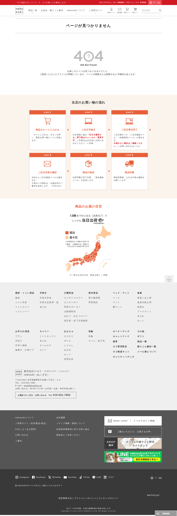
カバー (43, 350)
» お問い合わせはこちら (129, 146)
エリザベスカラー (73, 298)
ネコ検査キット (122, 351)
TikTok (86, 478)
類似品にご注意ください (68, 435)
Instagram (24, 478)
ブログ (111, 478)
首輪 (91, 331)
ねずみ (67, 350)
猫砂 (17, 298)
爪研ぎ (43, 293)
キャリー (45, 331)
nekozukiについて (76, 10)
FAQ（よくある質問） (26, 429)
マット (116, 302)
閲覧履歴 (119, 10)
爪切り (18, 341)
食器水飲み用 (144, 302)
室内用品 (93, 293)
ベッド (116, 298)
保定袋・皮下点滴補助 (76, 320)
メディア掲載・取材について (70, 423)
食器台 (140, 307)
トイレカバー (22, 307)
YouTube (72, 478)
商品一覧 (32, 10)
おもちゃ (69, 331)
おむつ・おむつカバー (76, 316)
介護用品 (69, 293)
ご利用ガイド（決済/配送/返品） (31, 423)
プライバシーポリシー (85, 499)
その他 (141, 331)
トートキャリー (48, 336)
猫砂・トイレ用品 (25, 293)
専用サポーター (72, 307)
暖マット (117, 307)
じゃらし (69, 345)
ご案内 (18, 441)
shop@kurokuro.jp (33, 385)
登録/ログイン (111, 10)
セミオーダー (71, 302)
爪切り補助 (21, 345)
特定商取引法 (65, 499)
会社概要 (60, 417)
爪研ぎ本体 (46, 298)
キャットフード (122, 336)
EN (158, 2)
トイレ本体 (21, 302)
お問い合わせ (22, 435)
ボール (67, 341)
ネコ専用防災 (120, 346)
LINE (98, 478)
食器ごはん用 (144, 298)
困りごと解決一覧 (147, 346)
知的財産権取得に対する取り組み (72, 429)
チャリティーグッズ (124, 356)
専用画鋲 (93, 302)
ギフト (141, 336)
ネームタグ (46, 345)
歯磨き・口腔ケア (24, 350)
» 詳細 (90, 143)
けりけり (69, 336)
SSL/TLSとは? (153, 496)
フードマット (144, 311)
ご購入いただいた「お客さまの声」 (135, 432)
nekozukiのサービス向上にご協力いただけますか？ (38, 487)
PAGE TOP (169, 279)
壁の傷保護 (94, 298)
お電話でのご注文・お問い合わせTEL (44, 395)
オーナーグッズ (122, 331)
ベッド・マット (122, 293)
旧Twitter (56, 478)
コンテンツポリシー (108, 499)
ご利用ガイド (95, 10)
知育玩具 (69, 359)
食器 (139, 293)
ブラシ (18, 336)
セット (140, 320)
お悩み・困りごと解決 (52, 10)
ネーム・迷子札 (96, 341)
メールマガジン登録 (136, 421)
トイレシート (22, 311)
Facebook (41, 478)
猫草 (115, 341)
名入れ (43, 307)
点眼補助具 (70, 311)
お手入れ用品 (23, 331)
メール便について (147, 351)
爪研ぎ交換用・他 (49, 302)
